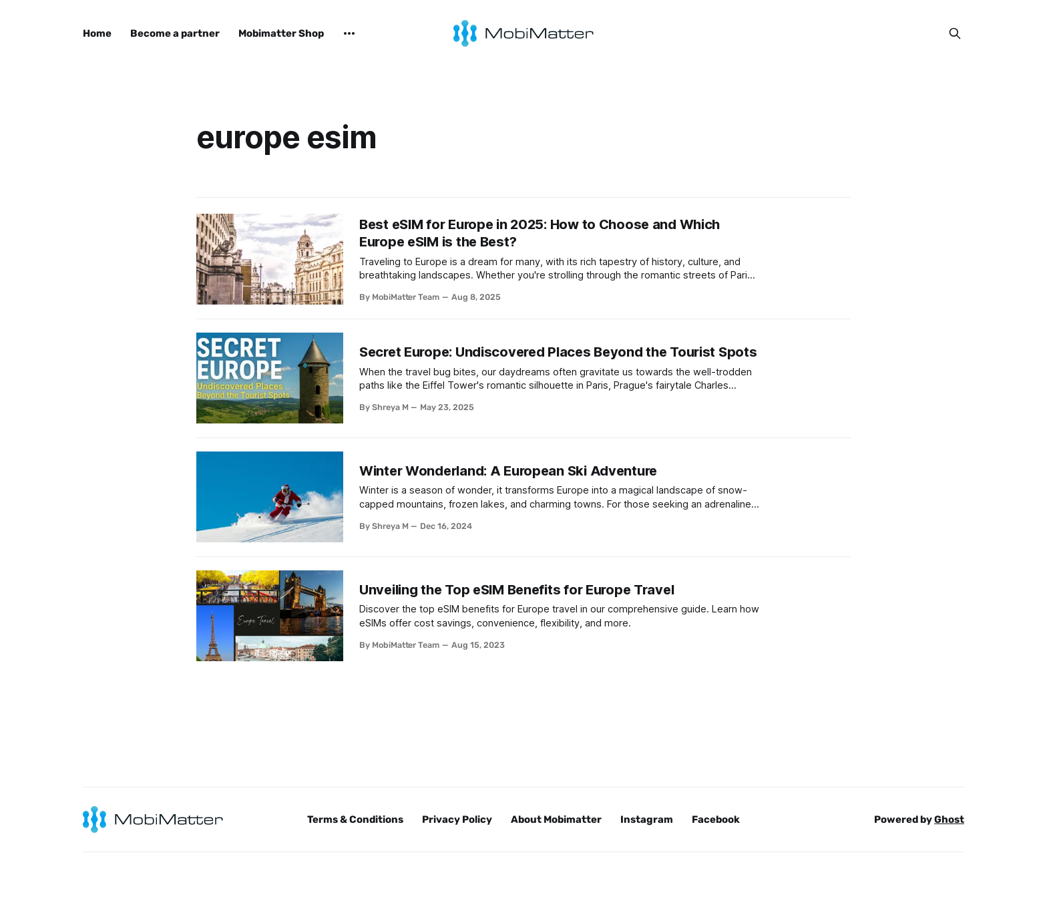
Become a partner (175, 33)
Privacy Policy (457, 819)
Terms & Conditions (355, 819)
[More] (349, 33)
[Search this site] (955, 33)
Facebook (716, 819)
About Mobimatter (556, 819)
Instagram (646, 819)
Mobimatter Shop (281, 33)
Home (97, 33)
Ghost (949, 819)
